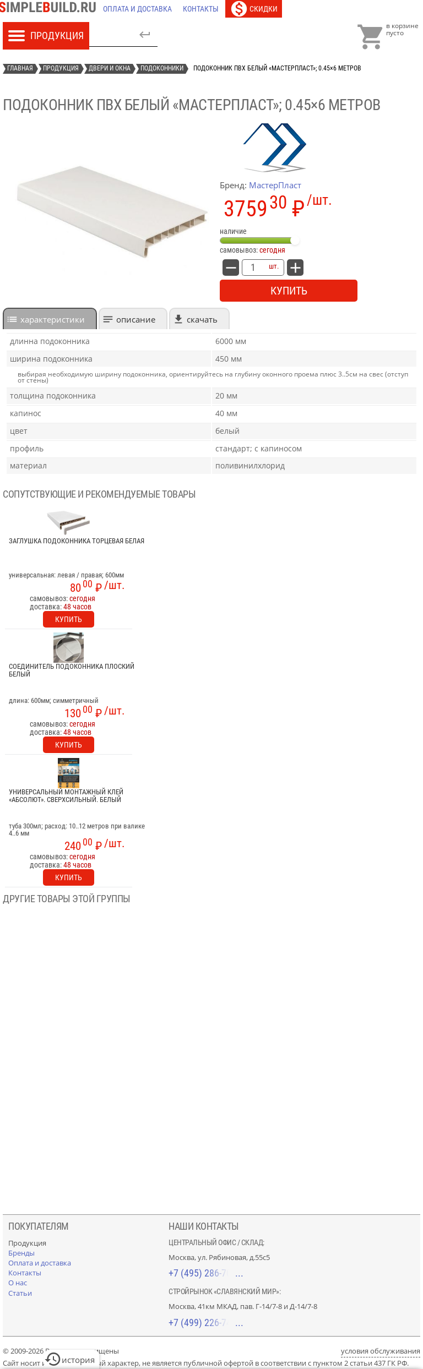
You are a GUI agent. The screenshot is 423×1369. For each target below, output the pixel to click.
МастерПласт (275, 184)
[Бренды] (21, 1253)
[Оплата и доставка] (137, 9)
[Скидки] (253, 9)
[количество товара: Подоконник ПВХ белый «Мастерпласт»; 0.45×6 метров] (253, 267)
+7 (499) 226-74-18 (206, 1322)
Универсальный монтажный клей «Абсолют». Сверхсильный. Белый (66, 796)
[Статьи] (20, 1293)
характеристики (52, 319)
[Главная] (50, 9)
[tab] (50, 318)
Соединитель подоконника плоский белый (71, 670)
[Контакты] (200, 9)
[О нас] (17, 1283)
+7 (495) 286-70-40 (206, 1273)
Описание (135, 319)
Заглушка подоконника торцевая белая (76, 541)
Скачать (202, 319)
